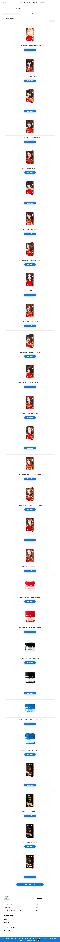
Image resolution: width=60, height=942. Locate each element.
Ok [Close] (38, 940)
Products (23, 3)
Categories (42, 3)
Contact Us (7, 925)
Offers (29, 3)
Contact (18, 8)
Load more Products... (30, 884)
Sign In (35, 14)
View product (30, 50)
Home (17, 3)
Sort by (46, 21)
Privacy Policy (7, 930)
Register (38, 907)
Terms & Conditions (9, 927)
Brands (35, 3)
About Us (6, 922)
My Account (39, 902)
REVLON (12, 18)
